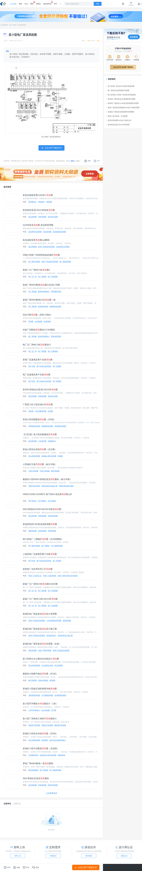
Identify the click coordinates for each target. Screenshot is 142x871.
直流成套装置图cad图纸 (36, 240)
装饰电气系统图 (34, 725)
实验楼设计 (52, 441)
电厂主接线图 (53, 277)
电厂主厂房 (32, 277)
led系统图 (47, 321)
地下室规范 (52, 501)
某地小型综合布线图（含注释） (40, 449)
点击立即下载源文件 (86, 867)
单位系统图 (58, 665)
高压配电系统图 (60, 426)
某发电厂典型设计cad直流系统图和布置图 (122, 103)
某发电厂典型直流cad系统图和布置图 (120, 99)
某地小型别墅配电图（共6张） (39, 419)
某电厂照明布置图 (44, 650)
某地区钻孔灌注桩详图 (48, 755)
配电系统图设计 (44, 291)
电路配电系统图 (55, 306)
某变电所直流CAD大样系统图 (117, 125)
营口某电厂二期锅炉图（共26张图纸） (43, 539)
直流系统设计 (51, 635)
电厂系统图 (42, 277)
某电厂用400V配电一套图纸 (38, 763)
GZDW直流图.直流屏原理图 (38, 225)
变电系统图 (42, 217)
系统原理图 (67, 620)
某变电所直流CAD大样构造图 (39, 210)
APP (55, 4)
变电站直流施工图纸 (66, 486)
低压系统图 (32, 441)
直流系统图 (32, 217)
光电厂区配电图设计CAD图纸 (39, 330)
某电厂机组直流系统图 (46, 247)
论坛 (26, 4)
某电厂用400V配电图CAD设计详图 (41, 285)
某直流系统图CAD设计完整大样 (118, 120)
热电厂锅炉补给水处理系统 (68, 576)
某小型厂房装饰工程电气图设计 (40, 718)
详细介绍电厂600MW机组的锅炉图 (41, 255)
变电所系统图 (53, 516)
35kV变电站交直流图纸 (36, 778)
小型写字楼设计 (34, 710)
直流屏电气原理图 (35, 232)
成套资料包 (47, 3)
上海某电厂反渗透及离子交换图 (40, 554)
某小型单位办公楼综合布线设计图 (41, 659)
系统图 (30, 321)
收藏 (87, 161)
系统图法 (41, 202)
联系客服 (88, 856)
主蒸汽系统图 (33, 471)
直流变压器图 (53, 217)
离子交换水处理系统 (43, 366)
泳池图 (50, 411)
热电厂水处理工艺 (35, 576)
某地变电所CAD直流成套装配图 (40, 524)
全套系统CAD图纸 (63, 247)
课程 (31, 3)
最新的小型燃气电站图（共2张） (40, 674)
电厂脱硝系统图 (65, 262)
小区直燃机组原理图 (53, 620)
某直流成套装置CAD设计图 (38, 195)
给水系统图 (45, 710)
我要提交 (53, 856)
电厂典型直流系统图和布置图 (117, 90)
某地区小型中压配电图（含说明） (41, 748)
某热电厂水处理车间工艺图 (38, 569)
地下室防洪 (42, 501)
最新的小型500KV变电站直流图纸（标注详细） (47, 479)
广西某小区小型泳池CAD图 (38, 404)
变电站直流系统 (34, 486)
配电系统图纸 (33, 770)
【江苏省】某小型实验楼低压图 (40, 434)
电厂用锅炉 (45, 546)
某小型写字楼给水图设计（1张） (40, 703)
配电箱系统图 (43, 306)
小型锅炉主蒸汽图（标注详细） (40, 464)
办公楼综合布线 (47, 665)
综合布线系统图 (34, 456)
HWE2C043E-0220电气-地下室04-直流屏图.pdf (47, 494)
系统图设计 (32, 202)
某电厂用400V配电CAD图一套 (39, 300)
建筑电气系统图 (60, 725)
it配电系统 (61, 755)
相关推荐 (7, 187)
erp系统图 (38, 321)
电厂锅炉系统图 (34, 262)
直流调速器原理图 (59, 232)
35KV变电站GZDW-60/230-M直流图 (42, 509)
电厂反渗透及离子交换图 (36, 374)
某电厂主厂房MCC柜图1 (36, 270)
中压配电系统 (33, 755)
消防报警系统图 (34, 695)
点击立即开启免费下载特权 (123, 67)
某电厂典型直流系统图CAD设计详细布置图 (122, 107)
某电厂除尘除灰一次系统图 (117, 116)
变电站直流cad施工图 (49, 486)
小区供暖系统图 (40, 411)
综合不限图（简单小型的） (38, 315)
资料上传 (17, 856)
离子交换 (31, 366)
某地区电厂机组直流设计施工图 (40, 629)
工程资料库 (4, 25)
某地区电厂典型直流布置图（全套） (42, 644)
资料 (20, 4)
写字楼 (53, 710)
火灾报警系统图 (47, 695)
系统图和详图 (56, 291)
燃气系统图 (32, 680)
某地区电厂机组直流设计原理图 (40, 614)
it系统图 (49, 202)
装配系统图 (32, 531)
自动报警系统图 (60, 695)
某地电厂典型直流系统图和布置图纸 (120, 112)
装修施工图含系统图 (48, 456)
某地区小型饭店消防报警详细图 (40, 688)
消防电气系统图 (47, 725)
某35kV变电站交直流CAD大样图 (40, 389)
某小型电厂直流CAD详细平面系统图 (120, 86)
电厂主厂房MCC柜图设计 (37, 345)
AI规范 (38, 4)
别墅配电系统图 (34, 426)
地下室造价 (32, 501)
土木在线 (13, 4)
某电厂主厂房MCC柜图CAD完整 (40, 584)
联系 (72, 161)
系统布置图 (32, 650)
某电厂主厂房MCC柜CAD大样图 (40, 599)
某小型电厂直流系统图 (17, 25)
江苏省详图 (42, 441)
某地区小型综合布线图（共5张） (40, 733)
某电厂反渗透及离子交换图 (38, 359)
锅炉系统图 (55, 471)
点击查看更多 (51, 793)
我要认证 (124, 856)
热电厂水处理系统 (49, 576)
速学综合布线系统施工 (57, 740)
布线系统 (44, 740)
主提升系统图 (45, 471)
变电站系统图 (43, 680)
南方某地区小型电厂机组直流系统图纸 (121, 95)
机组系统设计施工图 (65, 635)
